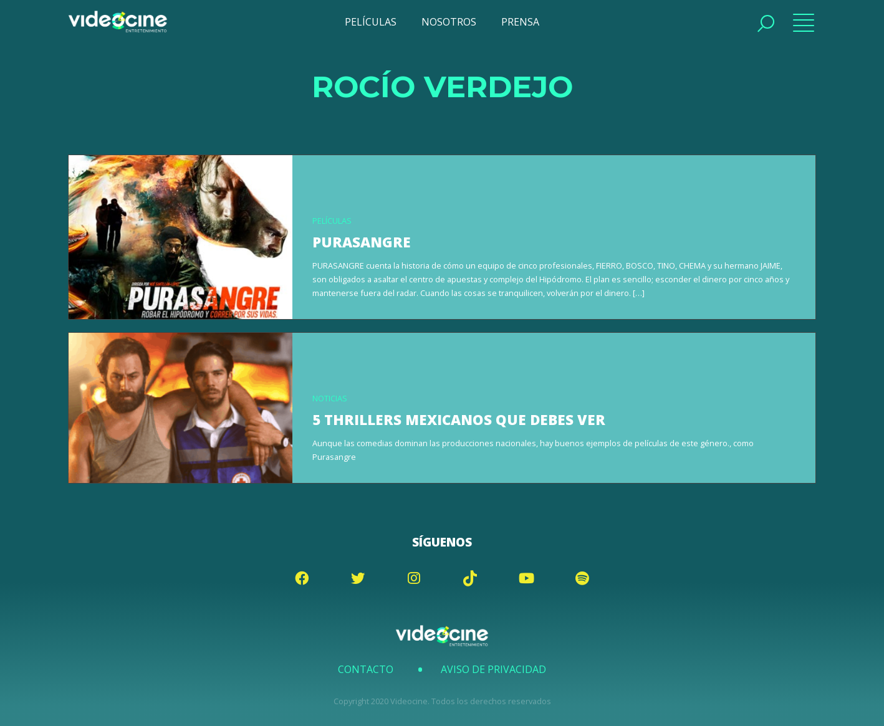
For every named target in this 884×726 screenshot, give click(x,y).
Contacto (365, 669)
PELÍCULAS (370, 22)
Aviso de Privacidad (493, 669)
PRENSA (520, 22)
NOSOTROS (448, 22)
